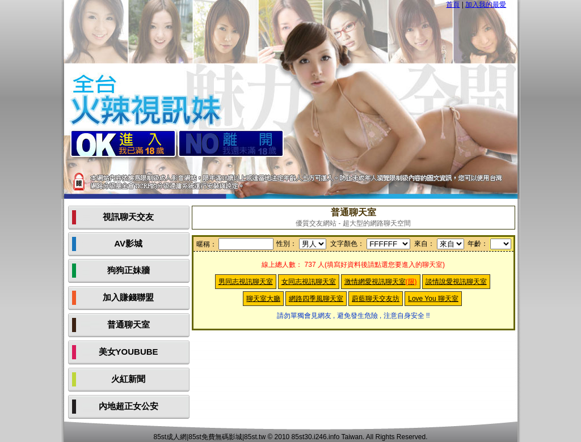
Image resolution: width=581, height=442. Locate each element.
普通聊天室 (128, 324)
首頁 (453, 4)
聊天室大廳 (263, 299)
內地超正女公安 (128, 406)
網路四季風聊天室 (316, 299)
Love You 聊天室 (433, 299)
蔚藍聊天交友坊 (375, 299)
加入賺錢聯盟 (128, 297)
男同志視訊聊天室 (245, 282)
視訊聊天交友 (128, 217)
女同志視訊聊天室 (308, 282)
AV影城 (128, 243)
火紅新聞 (128, 379)
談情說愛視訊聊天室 (456, 282)
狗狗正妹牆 (128, 270)
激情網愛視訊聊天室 (380, 282)
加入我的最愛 (485, 4)
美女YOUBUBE (128, 351)
